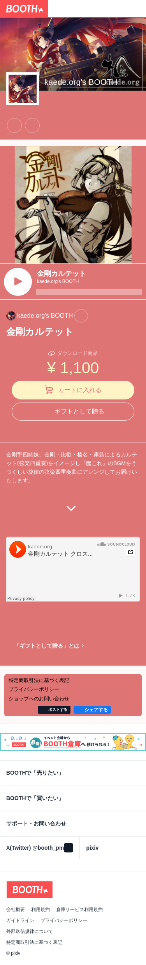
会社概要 (15, 909)
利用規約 (40, 909)
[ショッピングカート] (137, 8)
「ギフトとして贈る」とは (46, 646)
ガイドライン (20, 920)
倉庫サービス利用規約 (79, 909)
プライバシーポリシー (63, 920)
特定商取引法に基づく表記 (34, 942)
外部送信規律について (29, 931)
